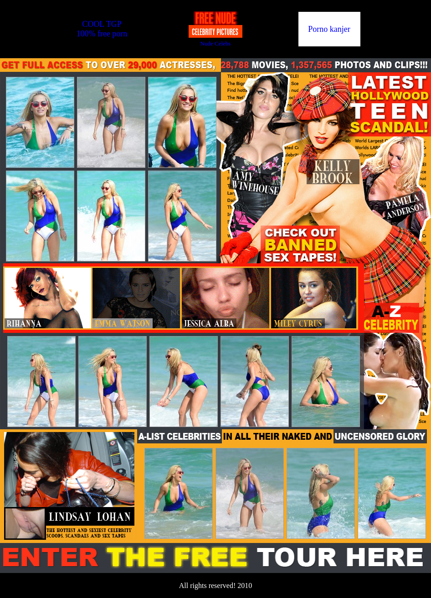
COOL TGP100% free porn (101, 29)
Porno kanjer (329, 29)
